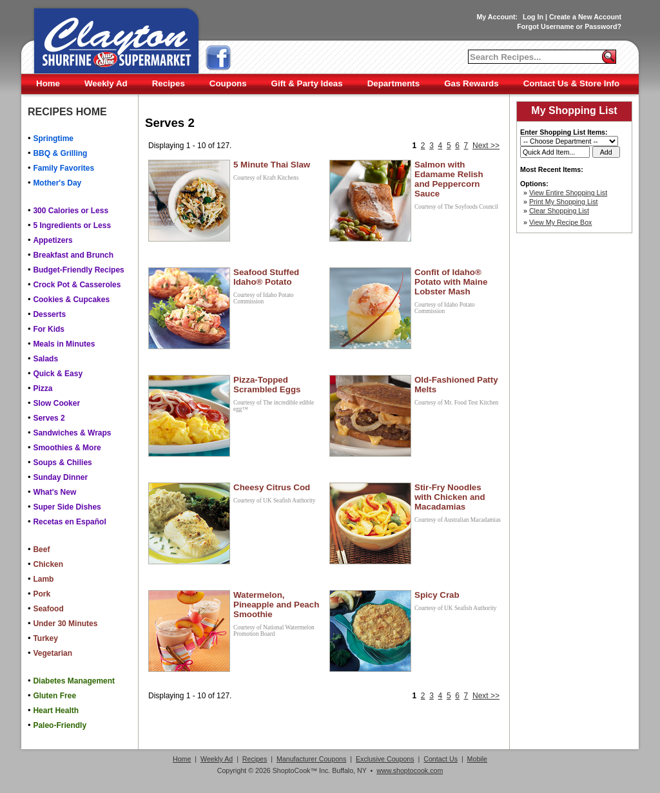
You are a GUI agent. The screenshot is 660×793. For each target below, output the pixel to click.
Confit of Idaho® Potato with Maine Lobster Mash (450, 281)
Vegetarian (52, 653)
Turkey (45, 638)
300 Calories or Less (70, 210)
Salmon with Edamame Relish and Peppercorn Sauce (448, 179)
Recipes (168, 83)
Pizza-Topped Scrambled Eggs (266, 384)
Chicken (48, 564)
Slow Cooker (56, 403)
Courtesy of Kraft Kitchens (265, 178)
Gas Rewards (471, 83)
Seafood (48, 608)
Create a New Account (585, 17)
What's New (54, 492)
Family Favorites (63, 168)
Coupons (228, 83)
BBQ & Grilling (60, 153)
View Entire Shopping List (568, 192)
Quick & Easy (57, 373)
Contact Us (440, 759)
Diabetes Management (74, 680)
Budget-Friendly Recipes (78, 269)
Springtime (53, 138)
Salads (45, 358)
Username (557, 26)
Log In (533, 17)
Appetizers (52, 240)
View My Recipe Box (560, 222)
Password (601, 26)
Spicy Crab (437, 595)
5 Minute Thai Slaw (271, 164)
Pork (41, 593)
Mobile (477, 759)
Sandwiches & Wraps (72, 432)
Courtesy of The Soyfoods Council (456, 207)
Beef (41, 549)
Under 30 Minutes (65, 623)
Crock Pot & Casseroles (77, 284)
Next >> (486, 145)
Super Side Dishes (67, 506)
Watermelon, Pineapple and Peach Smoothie (276, 604)
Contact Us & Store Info (571, 83)
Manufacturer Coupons (311, 759)
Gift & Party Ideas (307, 83)
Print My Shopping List (563, 201)
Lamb (43, 579)
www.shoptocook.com (409, 770)
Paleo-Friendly (59, 725)
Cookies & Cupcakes (71, 299)
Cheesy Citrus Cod (271, 487)
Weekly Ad (106, 83)
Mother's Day (57, 182)
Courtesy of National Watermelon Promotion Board (274, 630)
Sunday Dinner (60, 477)
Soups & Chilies (62, 462)
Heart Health (56, 710)
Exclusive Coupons (385, 759)
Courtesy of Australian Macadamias (457, 520)
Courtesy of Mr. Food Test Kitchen (456, 402)
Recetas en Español (69, 521)
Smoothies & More (67, 447)
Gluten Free (54, 695)
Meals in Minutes (64, 344)
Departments (393, 83)
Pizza (42, 388)
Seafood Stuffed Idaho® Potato (266, 277)
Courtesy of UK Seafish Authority (274, 500)
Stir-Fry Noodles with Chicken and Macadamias (449, 496)
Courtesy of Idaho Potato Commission (263, 298)
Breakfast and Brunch (73, 255)
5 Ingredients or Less (72, 225)
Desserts (49, 314)
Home (48, 83)
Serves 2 (48, 418)
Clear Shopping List (559, 211)
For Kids (48, 329)
